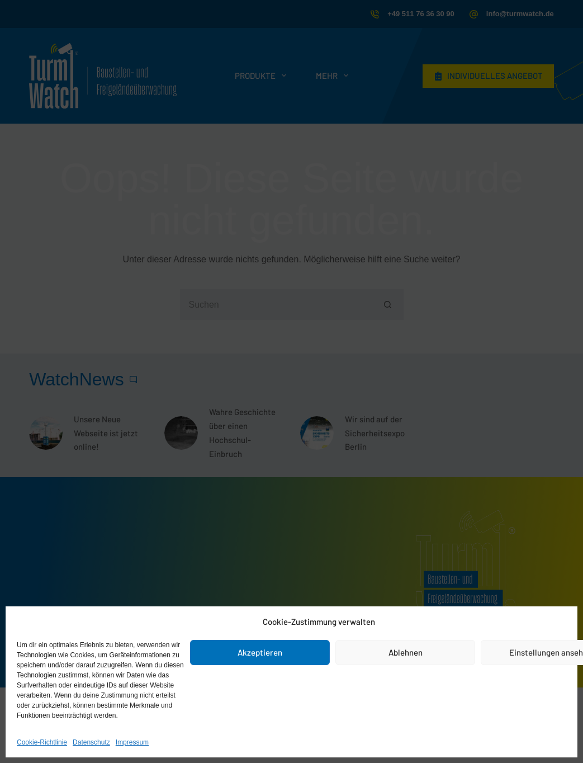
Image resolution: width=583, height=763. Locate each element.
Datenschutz (91, 742)
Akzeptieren (260, 652)
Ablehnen (405, 652)
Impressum (132, 742)
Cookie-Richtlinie (42, 742)
